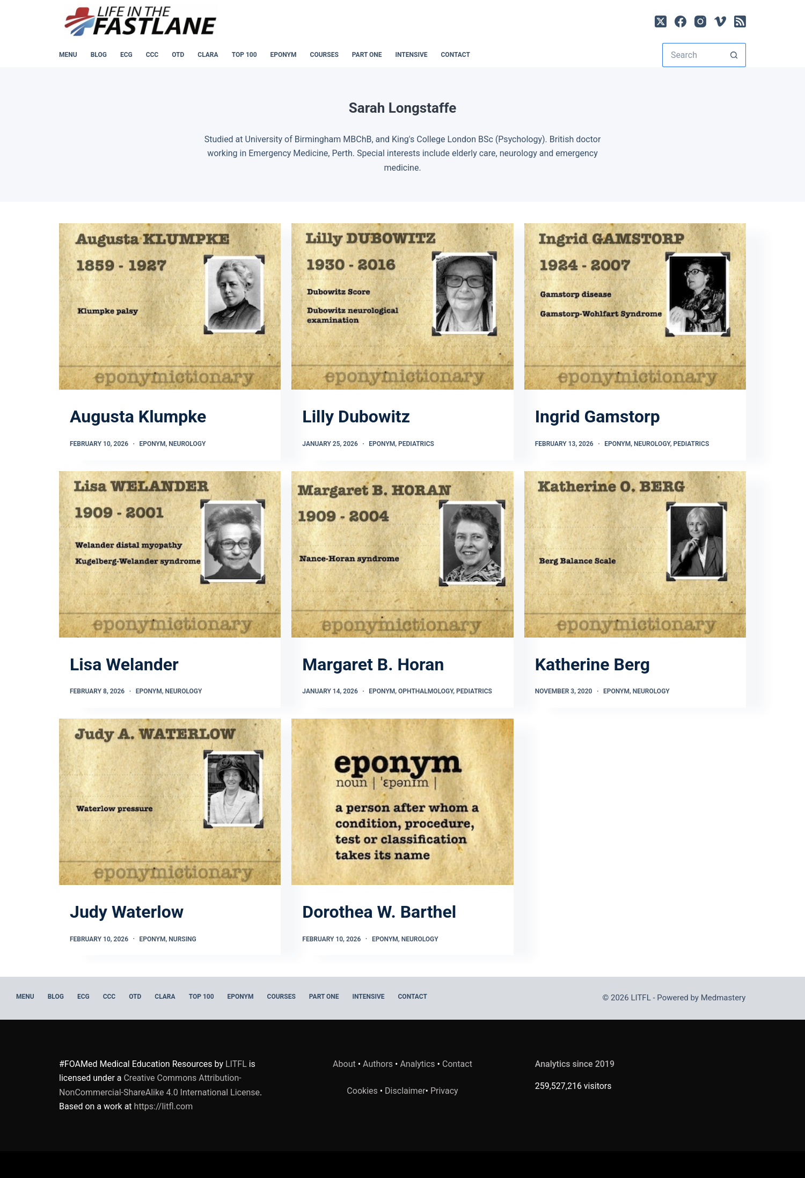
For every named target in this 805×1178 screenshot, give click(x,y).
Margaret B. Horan (373, 664)
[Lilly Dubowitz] (402, 306)
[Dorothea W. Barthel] (402, 802)
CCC (152, 54)
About (344, 1064)
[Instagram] (700, 21)
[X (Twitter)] (661, 21)
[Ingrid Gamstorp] (635, 306)
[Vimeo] (720, 21)
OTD (178, 54)
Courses (324, 54)
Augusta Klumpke (138, 416)
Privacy (444, 1091)
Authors (378, 1064)
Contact (455, 54)
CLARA (207, 54)
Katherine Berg (592, 664)
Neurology (187, 444)
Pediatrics (416, 444)
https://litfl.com (163, 1106)
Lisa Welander (124, 664)
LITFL (236, 1064)
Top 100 (244, 54)
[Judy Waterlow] (170, 802)
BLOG (99, 54)
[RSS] (740, 21)
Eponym (153, 444)
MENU (68, 54)
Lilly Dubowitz (356, 416)
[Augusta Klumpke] (170, 306)
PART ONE (367, 54)
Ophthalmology (425, 691)
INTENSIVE (412, 54)
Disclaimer (405, 1091)
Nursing (182, 939)
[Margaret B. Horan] (402, 554)
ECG (126, 54)
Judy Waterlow (127, 912)
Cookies (363, 1091)
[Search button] (734, 55)
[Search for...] (692, 55)
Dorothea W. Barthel (379, 912)
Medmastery (723, 998)
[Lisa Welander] (170, 554)
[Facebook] (680, 21)
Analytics (417, 1064)
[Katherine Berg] (635, 554)
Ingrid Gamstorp (597, 416)
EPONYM (283, 54)
